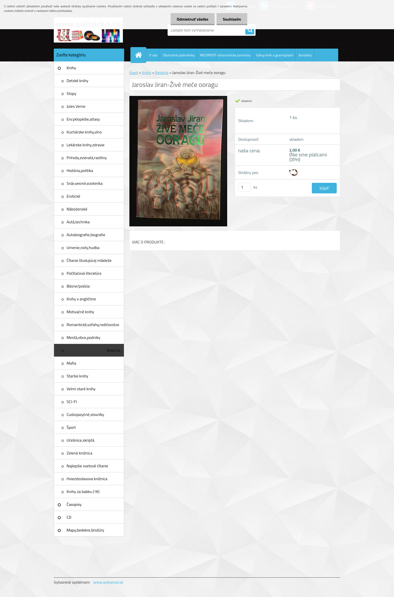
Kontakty (305, 55)
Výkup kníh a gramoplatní (274, 55)
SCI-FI (72, 402)
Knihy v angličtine (81, 299)
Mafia (71, 363)
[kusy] (244, 187)
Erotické (73, 196)
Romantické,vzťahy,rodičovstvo (93, 325)
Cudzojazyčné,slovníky (85, 414)
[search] (249, 30)
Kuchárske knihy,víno (84, 132)
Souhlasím (232, 19)
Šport (71, 427)
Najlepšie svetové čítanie (87, 466)
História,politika (80, 170)
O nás (153, 55)
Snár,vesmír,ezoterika (85, 183)
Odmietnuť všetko (192, 19)
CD (69, 517)
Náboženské (77, 209)
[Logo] (88, 30)
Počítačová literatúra (84, 273)
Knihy (71, 68)
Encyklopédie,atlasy (83, 119)
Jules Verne (76, 106)
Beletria (113, 350)
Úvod (133, 72)
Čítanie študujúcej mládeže (89, 260)
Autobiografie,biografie (86, 235)
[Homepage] (140, 55)
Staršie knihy (77, 376)
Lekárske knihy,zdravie (86, 145)
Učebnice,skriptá (80, 440)
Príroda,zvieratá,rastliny (87, 158)
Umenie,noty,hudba (83, 247)
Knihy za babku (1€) (83, 491)
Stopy (71, 93)
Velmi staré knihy (81, 389)
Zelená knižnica (79, 453)
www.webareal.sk (108, 582)
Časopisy (74, 504)
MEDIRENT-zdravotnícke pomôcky (225, 55)
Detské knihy (77, 81)
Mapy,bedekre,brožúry (85, 530)
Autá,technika (78, 222)
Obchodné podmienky (179, 55)
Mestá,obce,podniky (83, 337)
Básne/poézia (78, 286)
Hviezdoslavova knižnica (87, 479)
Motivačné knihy (80, 312)
